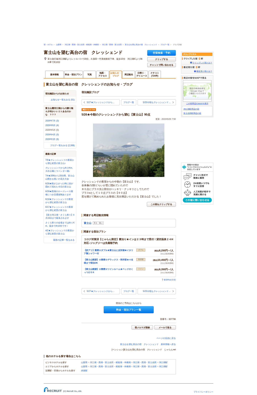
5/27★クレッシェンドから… (100, 102)
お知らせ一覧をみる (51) (63, 99)
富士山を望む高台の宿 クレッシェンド (141, 45)
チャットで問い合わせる (161, 65)
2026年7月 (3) (52, 120)
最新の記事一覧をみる (64, 240)
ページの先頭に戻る (166, 338)
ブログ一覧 (164, 45)
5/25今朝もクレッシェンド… (156, 102)
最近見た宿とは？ (204, 71)
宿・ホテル (48, 45)
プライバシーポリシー (203, 392)
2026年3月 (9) (52, 139)
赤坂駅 (84, 370)
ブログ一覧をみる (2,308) (62, 145)
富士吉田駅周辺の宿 (192, 113)
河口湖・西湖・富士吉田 (112, 45)
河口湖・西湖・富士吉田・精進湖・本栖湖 (82, 45)
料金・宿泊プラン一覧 (128, 309)
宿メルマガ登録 (142, 327)
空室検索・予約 (161, 52)
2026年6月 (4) (52, 125)
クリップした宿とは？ (202, 63)
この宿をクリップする (161, 204)
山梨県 (58, 45)
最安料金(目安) (169, 280)
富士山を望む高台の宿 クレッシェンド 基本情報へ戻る (148, 344)
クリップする (161, 59)
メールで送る (165, 327)
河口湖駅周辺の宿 (191, 109)
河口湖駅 (163, 362)
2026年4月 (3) (52, 134)
